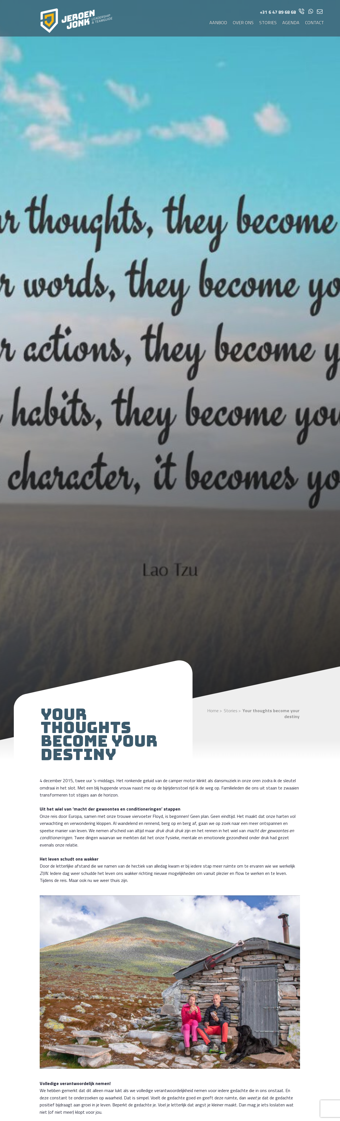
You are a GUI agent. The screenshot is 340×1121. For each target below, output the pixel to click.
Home (213, 710)
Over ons (243, 22)
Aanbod (218, 22)
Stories (268, 22)
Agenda (290, 22)
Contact (314, 22)
